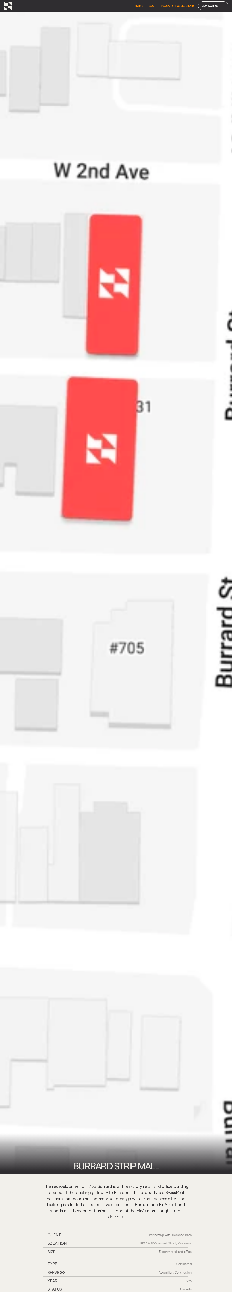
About (151, 5)
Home (139, 5)
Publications (184, 5)
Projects (166, 5)
